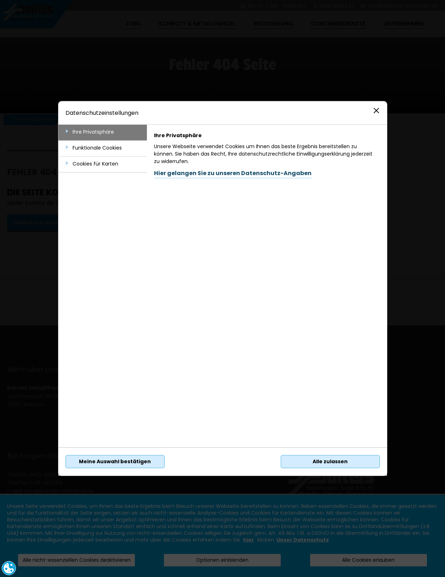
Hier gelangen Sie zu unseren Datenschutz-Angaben (233, 173)
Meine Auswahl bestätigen (115, 461)
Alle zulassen (330, 461)
